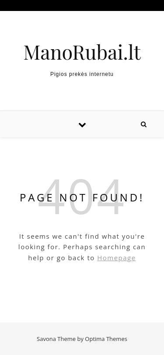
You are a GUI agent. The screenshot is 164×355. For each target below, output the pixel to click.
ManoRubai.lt (81, 51)
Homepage (116, 257)
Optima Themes (106, 339)
